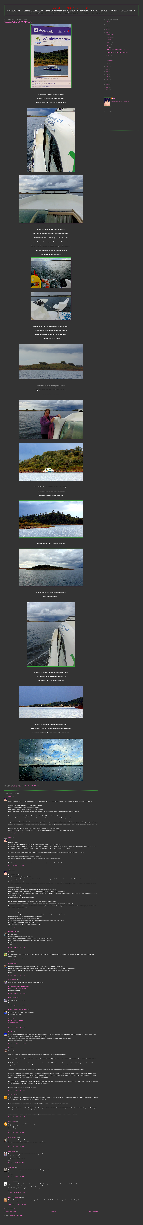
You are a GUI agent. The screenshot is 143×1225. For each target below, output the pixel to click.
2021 (107, 27)
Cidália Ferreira (12, 979)
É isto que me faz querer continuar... (17, 988)
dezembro (110, 34)
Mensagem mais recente (10, 1211)
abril (108, 55)
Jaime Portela (11, 1151)
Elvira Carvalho (12, 1137)
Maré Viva (11, 1031)
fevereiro (109, 60)
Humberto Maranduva (14, 1197)
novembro (110, 37)
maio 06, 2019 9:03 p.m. (16, 959)
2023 (107, 22)
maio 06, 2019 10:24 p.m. (17, 993)
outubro (109, 39)
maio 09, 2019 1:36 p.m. (16, 1132)
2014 (107, 74)
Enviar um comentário (9, 1208)
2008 (107, 89)
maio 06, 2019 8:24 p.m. (16, 927)
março (109, 58)
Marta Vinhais (12, 1121)
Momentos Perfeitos (71, 8)
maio (108, 47)
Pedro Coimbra (12, 997)
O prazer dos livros (13, 1022)
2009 (107, 87)
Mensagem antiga (93, 1211)
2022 (107, 24)
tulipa (9, 796)
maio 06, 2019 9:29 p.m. (16, 975)
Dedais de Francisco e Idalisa (15, 1020)
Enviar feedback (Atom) (16, 1215)
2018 (107, 64)
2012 (107, 79)
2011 (107, 82)
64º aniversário (16, 787)
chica (9, 951)
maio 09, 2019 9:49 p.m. (16, 1146)
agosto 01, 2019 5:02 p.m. (17, 1204)
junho (109, 45)
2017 (107, 66)
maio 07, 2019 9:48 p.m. (16, 1090)
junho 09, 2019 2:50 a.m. (17, 1192)
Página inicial (52, 1211)
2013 (107, 77)
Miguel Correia (12, 963)
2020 (107, 29)
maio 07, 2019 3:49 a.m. (16, 1005)
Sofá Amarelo (11, 1094)
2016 (107, 69)
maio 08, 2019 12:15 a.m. (17, 1116)
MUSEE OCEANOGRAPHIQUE (116, 49)
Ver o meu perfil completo (120, 101)
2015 (107, 71)
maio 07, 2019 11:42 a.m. (17, 1043)
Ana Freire (11, 1181)
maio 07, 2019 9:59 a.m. (16, 1027)
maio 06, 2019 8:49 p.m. (16, 947)
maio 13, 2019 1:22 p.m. (16, 1176)
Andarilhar (11, 1018)
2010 (107, 84)
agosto (109, 42)
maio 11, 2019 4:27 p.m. (16, 1162)
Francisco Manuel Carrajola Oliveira (17, 1009)
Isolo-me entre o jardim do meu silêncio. (18, 986)
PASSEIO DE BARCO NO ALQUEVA (117, 52)
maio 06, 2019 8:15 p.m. (16, 833)
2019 (107, 32)
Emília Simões (12, 931)
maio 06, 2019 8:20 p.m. (16, 865)
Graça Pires (11, 1167)
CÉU (9, 1047)
